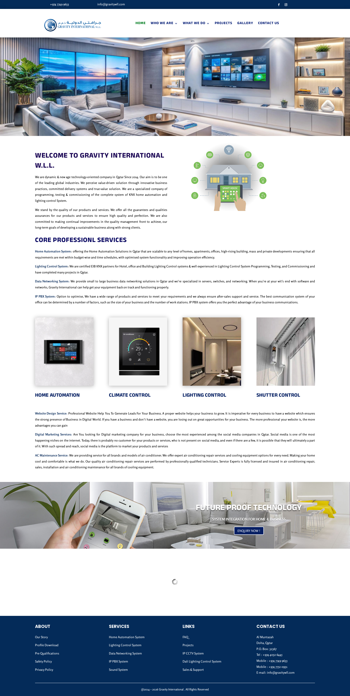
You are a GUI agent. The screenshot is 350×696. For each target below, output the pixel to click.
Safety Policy (43, 661)
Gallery (245, 24)
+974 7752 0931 (278, 667)
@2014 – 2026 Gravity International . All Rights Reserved (175, 689)
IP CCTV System (193, 653)
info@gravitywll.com (111, 4)
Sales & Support (193, 669)
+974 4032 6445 (272, 654)
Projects (223, 24)
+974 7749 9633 (59, 4)
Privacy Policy (44, 669)
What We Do (194, 24)
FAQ (185, 637)
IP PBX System (118, 661)
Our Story (41, 637)
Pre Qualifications (47, 653)
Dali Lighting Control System (202, 661)
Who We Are (162, 24)
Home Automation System (53, 251)
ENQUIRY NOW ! (249, 531)
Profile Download (46, 645)
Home (140, 24)
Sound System (118, 669)
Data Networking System (125, 653)
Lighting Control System (51, 266)
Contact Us (268, 24)
